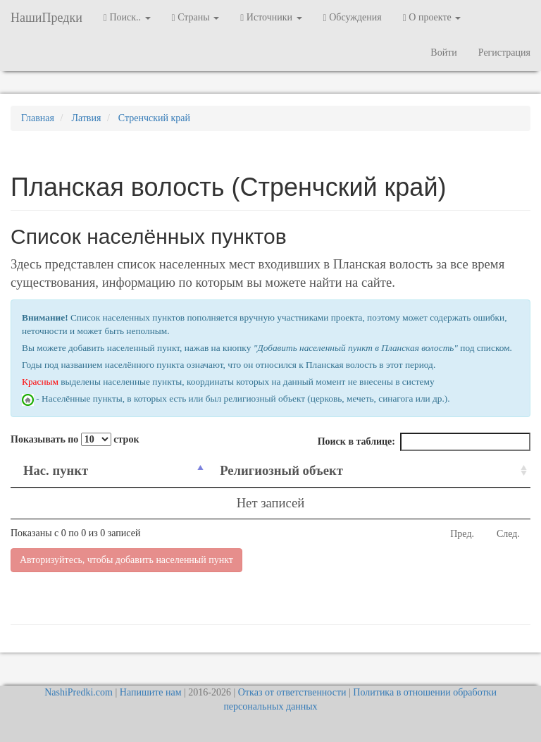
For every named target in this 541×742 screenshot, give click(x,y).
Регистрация (504, 52)
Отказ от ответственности (292, 692)
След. (508, 533)
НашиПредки (46, 18)
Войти (443, 52)
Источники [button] (270, 17)
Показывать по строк (75, 439)
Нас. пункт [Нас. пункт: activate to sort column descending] (55, 470)
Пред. (462, 533)
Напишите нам (151, 692)
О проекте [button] (432, 17)
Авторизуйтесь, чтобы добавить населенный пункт (126, 560)
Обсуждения (352, 17)
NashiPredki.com (78, 692)
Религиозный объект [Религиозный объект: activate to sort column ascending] (281, 470)
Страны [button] (196, 17)
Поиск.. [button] (127, 17)
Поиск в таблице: (424, 442)
